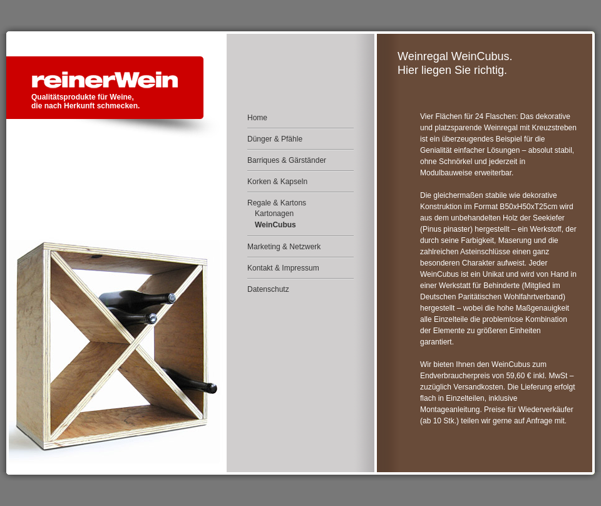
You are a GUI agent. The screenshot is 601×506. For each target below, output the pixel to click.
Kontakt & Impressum (283, 268)
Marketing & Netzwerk (284, 246)
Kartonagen (274, 213)
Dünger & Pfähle (274, 139)
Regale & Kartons (276, 203)
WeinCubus (275, 224)
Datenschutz (268, 289)
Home (257, 117)
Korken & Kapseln (277, 181)
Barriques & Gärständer (286, 160)
